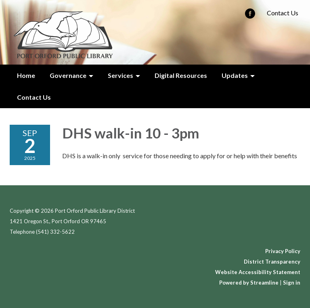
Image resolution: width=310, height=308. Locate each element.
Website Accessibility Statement (257, 272)
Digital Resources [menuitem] (181, 75)
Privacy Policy (282, 251)
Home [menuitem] (26, 75)
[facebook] (250, 16)
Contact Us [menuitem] (34, 97)
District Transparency (272, 261)
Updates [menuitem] (235, 75)
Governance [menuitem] (68, 75)
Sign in (291, 282)
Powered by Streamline (249, 282)
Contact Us (282, 13)
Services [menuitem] (120, 75)
